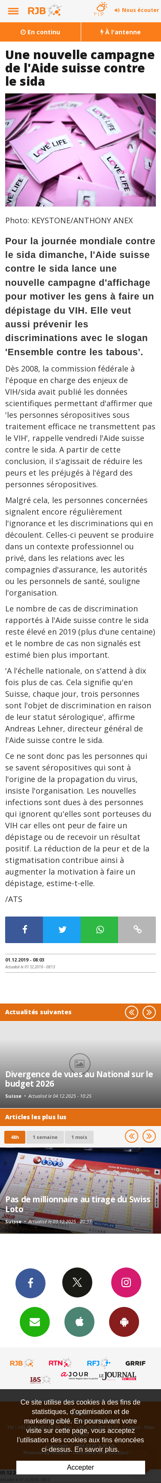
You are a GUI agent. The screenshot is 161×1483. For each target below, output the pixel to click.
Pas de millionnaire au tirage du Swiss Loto (78, 1204)
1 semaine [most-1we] (45, 1137)
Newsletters (35, 1321)
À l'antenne (120, 32)
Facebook (30, 1282)
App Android (124, 1321)
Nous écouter (140, 10)
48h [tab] (15, 1137)
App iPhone (79, 1321)
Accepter (80, 1467)
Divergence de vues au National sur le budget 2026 (79, 1079)
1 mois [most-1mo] (79, 1137)
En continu (40, 32)
